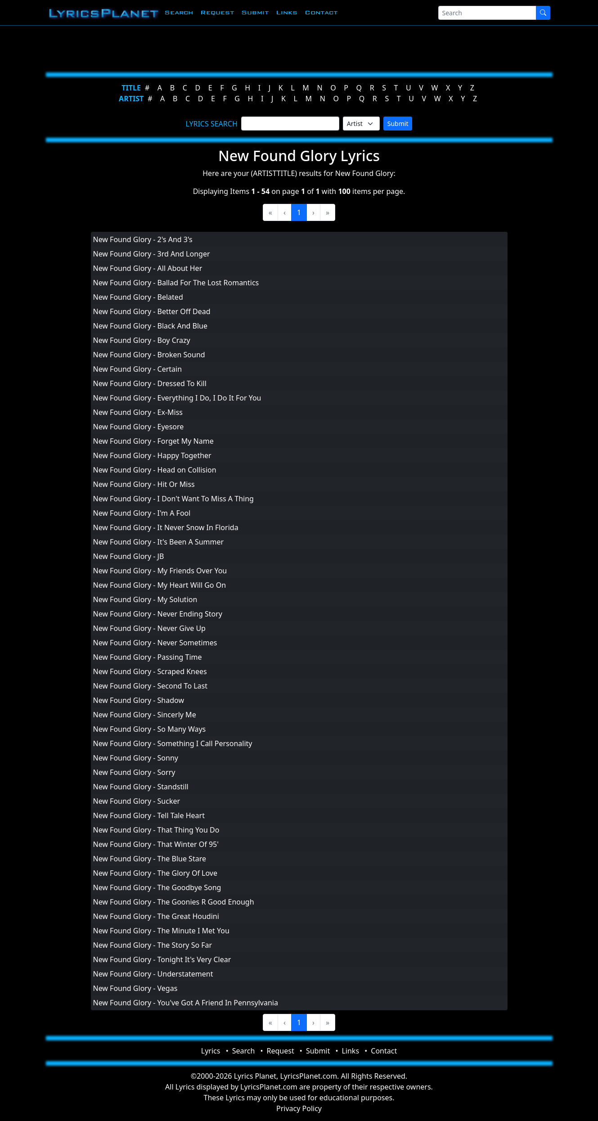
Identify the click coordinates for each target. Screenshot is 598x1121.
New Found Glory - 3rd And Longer (151, 254)
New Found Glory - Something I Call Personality (172, 743)
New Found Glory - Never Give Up (149, 628)
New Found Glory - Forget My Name (153, 441)
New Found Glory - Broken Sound (149, 355)
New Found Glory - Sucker (136, 801)
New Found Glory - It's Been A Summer (158, 542)
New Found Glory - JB (128, 556)
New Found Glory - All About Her (147, 268)
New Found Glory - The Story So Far (152, 945)
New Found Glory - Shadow (138, 700)
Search (178, 12)
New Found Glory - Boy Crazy (141, 340)
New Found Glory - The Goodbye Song (157, 887)
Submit (255, 12)
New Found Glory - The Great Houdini (156, 916)
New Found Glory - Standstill (141, 787)
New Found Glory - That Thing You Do (156, 830)
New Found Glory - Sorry (134, 772)
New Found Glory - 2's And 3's (143, 239)
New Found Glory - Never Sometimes (155, 643)
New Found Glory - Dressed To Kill (150, 383)
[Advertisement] (295, 47)
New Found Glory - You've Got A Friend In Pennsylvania (185, 1003)
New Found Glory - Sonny (135, 758)
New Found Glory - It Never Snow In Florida (165, 527)
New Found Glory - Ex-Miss (138, 412)
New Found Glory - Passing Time (147, 657)
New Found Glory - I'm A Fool (142, 513)
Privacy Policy (299, 1108)
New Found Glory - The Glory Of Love (155, 873)
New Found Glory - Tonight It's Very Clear (162, 959)
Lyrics (210, 1051)
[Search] (487, 13)
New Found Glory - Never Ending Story (158, 614)
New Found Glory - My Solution (145, 599)
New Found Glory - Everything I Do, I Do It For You (177, 398)
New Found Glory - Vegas (135, 988)
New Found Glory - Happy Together (152, 455)
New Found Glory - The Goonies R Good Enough (173, 902)
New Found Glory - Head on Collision (154, 470)
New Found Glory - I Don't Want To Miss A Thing (173, 499)
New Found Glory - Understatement (153, 974)
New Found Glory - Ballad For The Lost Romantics (176, 283)
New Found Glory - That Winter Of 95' (156, 844)
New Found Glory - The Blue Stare (149, 859)
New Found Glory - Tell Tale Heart (149, 815)
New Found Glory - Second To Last (150, 686)
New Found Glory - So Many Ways (149, 729)
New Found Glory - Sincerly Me (144, 715)
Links (286, 12)
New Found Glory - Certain (137, 369)
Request (217, 12)
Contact (321, 12)
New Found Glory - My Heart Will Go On (159, 585)
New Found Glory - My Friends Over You (160, 571)
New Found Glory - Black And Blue (150, 326)
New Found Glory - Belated (138, 297)
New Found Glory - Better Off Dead (152, 311)
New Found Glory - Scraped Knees (150, 671)
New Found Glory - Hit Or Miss (144, 484)
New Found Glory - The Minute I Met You (161, 931)
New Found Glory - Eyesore (138, 427)
